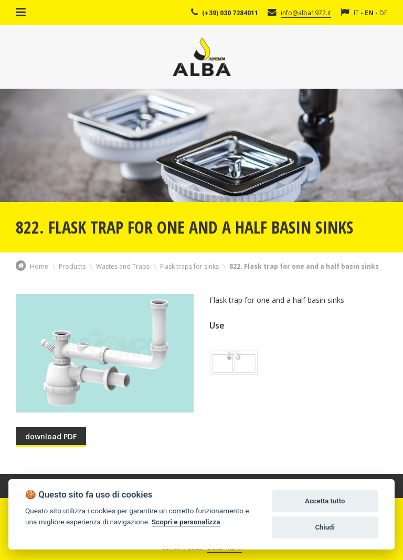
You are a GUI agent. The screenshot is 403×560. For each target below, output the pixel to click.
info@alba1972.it (306, 12)
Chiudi (324, 527)
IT (356, 12)
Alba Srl (202, 57)
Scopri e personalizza (186, 521)
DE (383, 12)
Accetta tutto (325, 501)
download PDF (51, 436)
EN (369, 12)
